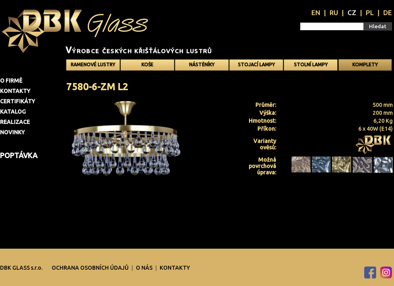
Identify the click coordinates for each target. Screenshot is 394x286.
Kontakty (15, 91)
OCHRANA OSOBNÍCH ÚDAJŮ (91, 268)
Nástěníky (201, 64)
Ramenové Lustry (93, 64)
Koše (147, 64)
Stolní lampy (311, 64)
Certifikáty (17, 101)
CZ (352, 12)
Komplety (365, 64)
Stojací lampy (256, 64)
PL (370, 12)
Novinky (12, 132)
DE (387, 12)
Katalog (13, 111)
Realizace (15, 122)
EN (315, 12)
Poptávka (18, 155)
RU (334, 12)
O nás (145, 268)
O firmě (11, 80)
